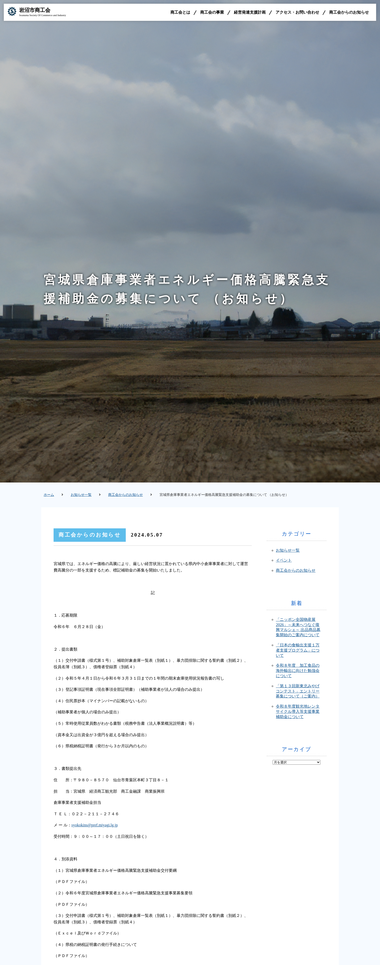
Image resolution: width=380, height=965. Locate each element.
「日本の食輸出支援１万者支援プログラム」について (297, 650)
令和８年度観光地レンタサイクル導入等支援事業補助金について (297, 711)
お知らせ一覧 (81, 495)
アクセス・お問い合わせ (297, 12)
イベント (284, 560)
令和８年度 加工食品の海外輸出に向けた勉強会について (297, 670)
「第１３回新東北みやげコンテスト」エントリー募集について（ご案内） (297, 691)
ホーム (49, 495)
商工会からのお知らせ (349, 12)
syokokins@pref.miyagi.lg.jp (94, 825)
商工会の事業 (212, 12)
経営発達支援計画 (250, 12)
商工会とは (180, 12)
